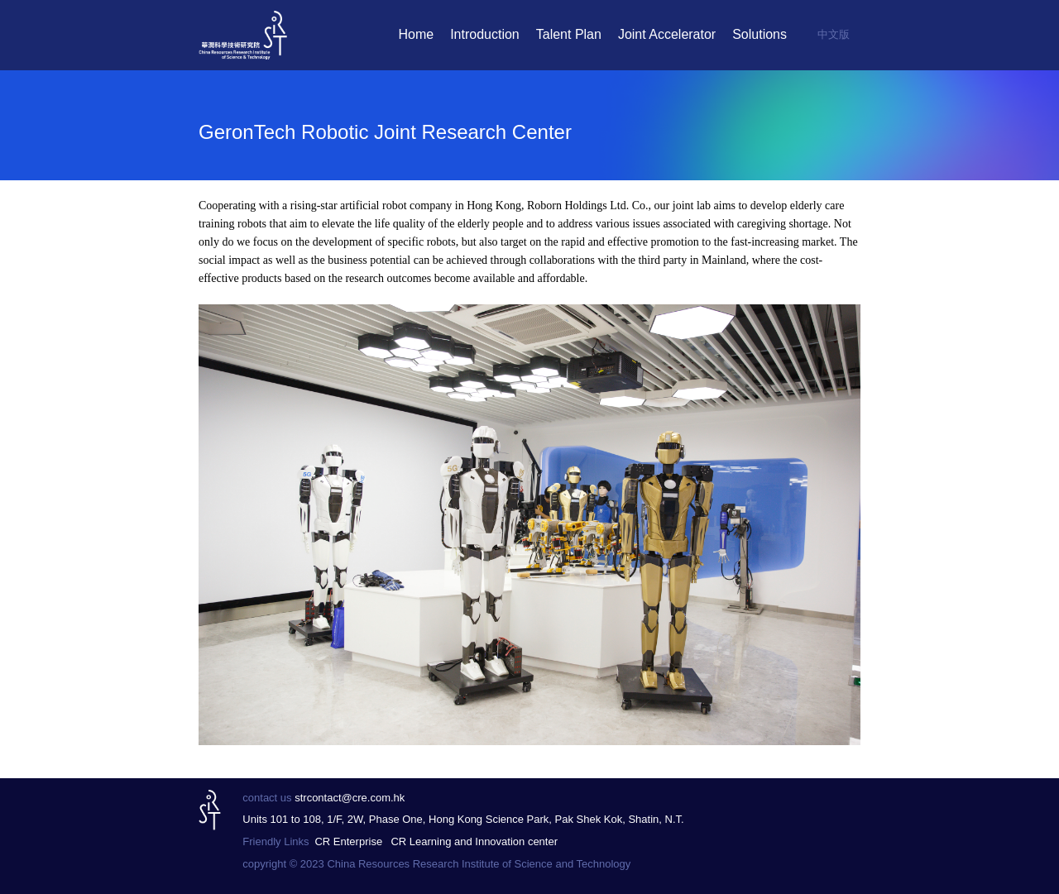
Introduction (485, 34)
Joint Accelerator (667, 34)
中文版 (833, 34)
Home (416, 34)
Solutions (759, 34)
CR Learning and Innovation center (474, 841)
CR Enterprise (348, 841)
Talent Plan (568, 34)
